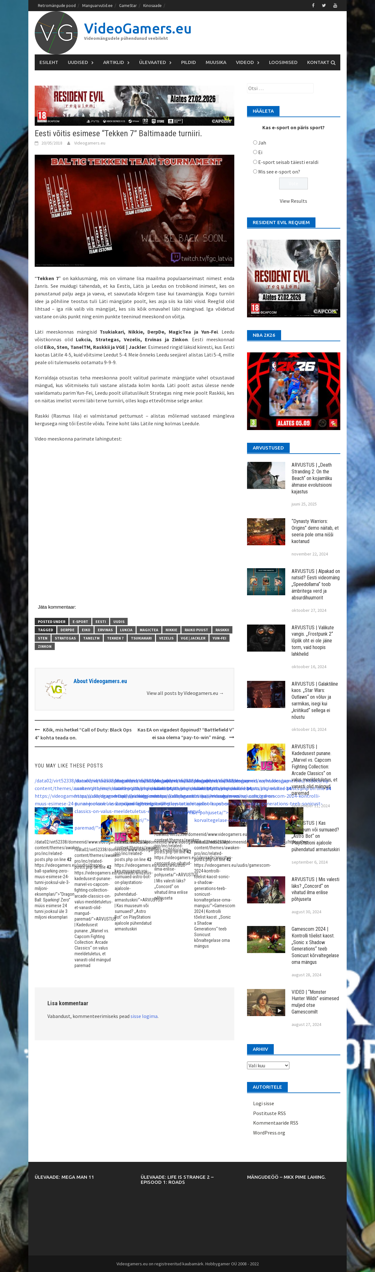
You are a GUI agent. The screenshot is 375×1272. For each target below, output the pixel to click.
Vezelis (166, 638)
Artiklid (113, 62)
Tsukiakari (141, 638)
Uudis (118, 621)
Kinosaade (152, 6)
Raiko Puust (196, 629)
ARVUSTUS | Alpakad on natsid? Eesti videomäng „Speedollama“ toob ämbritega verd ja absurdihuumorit (316, 584)
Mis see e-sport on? (279, 171)
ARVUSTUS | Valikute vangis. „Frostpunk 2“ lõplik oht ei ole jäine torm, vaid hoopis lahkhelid (313, 641)
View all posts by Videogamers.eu (185, 693)
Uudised (78, 62)
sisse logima (144, 1016)
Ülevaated (152, 62)
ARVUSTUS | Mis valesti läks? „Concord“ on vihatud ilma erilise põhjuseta (315, 889)
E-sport (80, 621)
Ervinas (105, 629)
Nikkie (171, 629)
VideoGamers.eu (138, 28)
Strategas (65, 638)
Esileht (48, 62)
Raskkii (222, 629)
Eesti (101, 621)
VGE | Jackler (193, 638)
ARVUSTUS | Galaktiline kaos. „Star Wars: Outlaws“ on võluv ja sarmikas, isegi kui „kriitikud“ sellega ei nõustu (315, 700)
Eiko (86, 629)
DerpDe (67, 629)
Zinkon (45, 646)
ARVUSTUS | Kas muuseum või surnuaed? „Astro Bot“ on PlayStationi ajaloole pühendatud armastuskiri (316, 836)
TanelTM (91, 638)
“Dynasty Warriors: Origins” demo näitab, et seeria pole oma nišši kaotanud (315, 531)
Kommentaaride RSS (275, 1123)
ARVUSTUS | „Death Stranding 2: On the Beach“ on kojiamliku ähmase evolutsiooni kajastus (312, 478)
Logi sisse (263, 1103)
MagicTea (149, 629)
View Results (293, 201)
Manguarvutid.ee (97, 6)
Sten (42, 638)
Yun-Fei (219, 638)
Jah (262, 142)
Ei (260, 152)
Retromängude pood (57, 6)
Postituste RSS (269, 1113)
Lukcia (126, 629)
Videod (245, 62)
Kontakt (318, 62)
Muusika (216, 62)
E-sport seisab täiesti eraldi (288, 162)
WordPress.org (269, 1132)
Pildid (188, 62)
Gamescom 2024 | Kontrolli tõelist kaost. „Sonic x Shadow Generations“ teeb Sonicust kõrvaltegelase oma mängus (315, 945)
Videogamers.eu (89, 143)
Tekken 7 (115, 638)
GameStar (128, 6)
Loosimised (283, 62)
